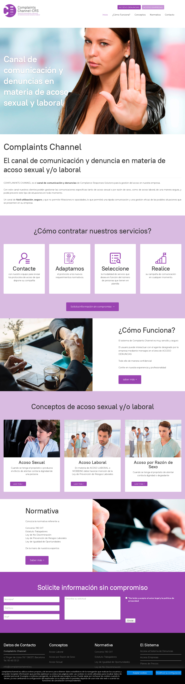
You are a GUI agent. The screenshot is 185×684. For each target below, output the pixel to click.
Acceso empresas (153, 7)
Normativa (155, 14)
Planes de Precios (149, 663)
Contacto (169, 14)
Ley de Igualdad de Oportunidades (112, 662)
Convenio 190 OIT (104, 652)
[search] (179, 15)
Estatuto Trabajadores (106, 657)
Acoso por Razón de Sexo (62, 657)
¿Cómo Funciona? (121, 14)
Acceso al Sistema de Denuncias (156, 651)
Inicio (105, 14)
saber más (130, 379)
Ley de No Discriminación (108, 667)
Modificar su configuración (168, 673)
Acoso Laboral (56, 652)
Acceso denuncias (129, 7)
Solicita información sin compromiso (92, 306)
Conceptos (140, 14)
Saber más (37, 560)
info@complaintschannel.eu (18, 666)
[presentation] (147, 611)
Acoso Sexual (55, 662)
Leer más (18, 484)
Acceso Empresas (149, 657)
